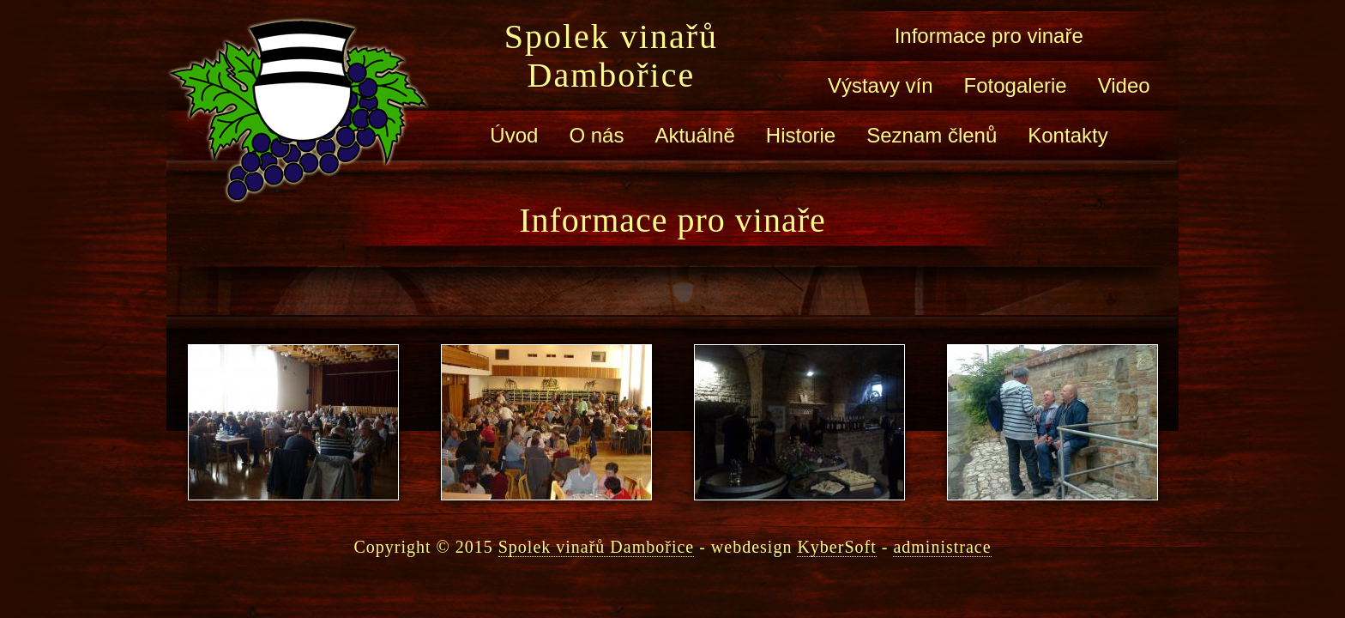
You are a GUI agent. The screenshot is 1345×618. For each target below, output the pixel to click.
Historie (800, 135)
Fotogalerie (1015, 85)
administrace (942, 546)
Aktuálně (694, 135)
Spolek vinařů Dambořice (611, 55)
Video (1124, 85)
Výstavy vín (880, 85)
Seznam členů (931, 135)
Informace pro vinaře (989, 35)
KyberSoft (836, 546)
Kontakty (1067, 135)
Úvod (514, 135)
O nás (596, 135)
